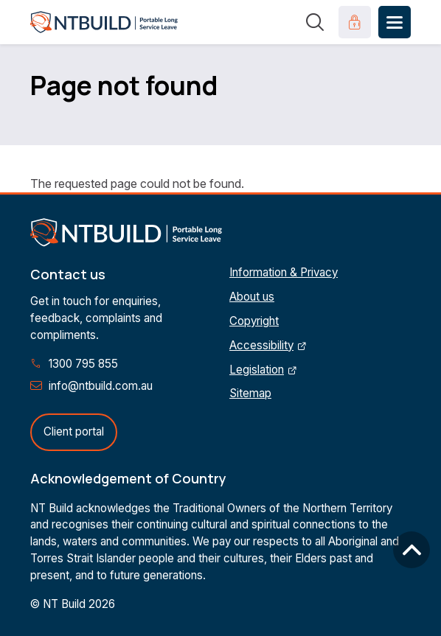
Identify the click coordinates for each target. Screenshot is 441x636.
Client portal (74, 431)
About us (251, 297)
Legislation (256, 370)
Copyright (254, 321)
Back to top (411, 549)
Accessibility (261, 345)
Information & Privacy (283, 272)
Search (315, 22)
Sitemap (250, 393)
